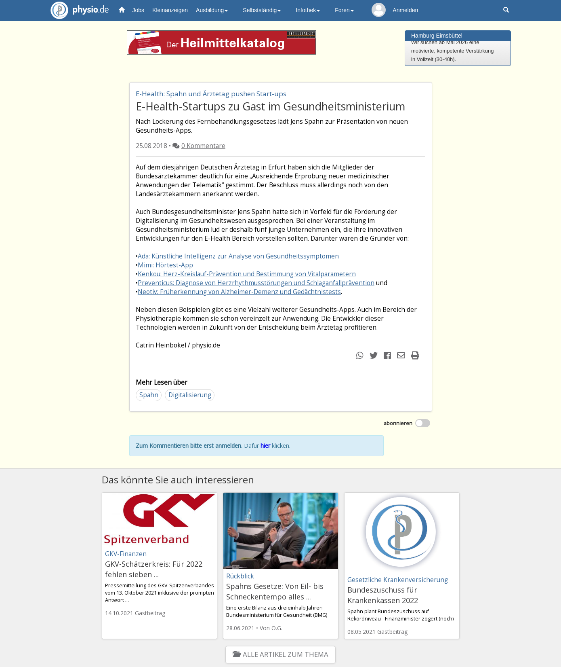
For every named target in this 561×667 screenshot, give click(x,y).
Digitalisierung (189, 395)
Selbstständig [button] (262, 10)
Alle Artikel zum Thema (280, 654)
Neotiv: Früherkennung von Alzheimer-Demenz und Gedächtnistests (239, 292)
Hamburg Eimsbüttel (436, 35)
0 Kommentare (203, 146)
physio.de (76, 10)
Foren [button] (344, 10)
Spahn (148, 395)
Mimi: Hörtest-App (165, 265)
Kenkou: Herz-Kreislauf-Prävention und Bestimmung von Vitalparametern (247, 274)
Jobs (138, 10)
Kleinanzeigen (170, 10)
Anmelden (405, 10)
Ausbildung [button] (212, 10)
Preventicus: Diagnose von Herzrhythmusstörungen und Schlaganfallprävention (256, 283)
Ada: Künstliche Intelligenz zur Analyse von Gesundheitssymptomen (238, 256)
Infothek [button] (308, 10)
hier (265, 445)
